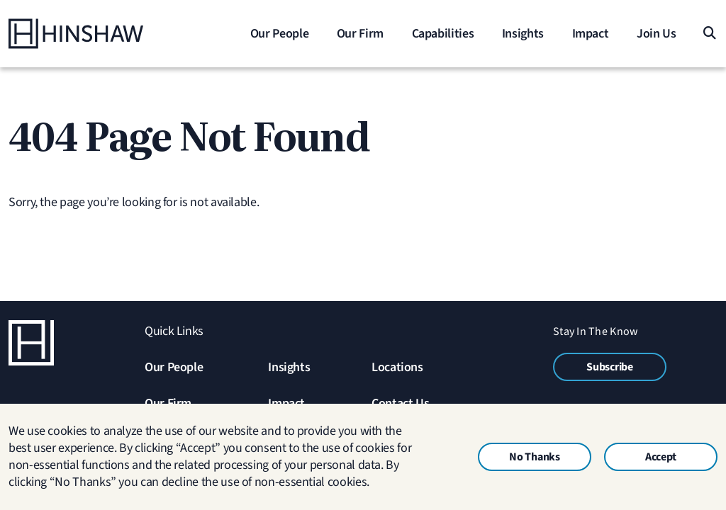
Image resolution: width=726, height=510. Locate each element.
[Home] (97, 33)
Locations (397, 367)
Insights (289, 367)
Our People (174, 367)
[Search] (708, 33)
